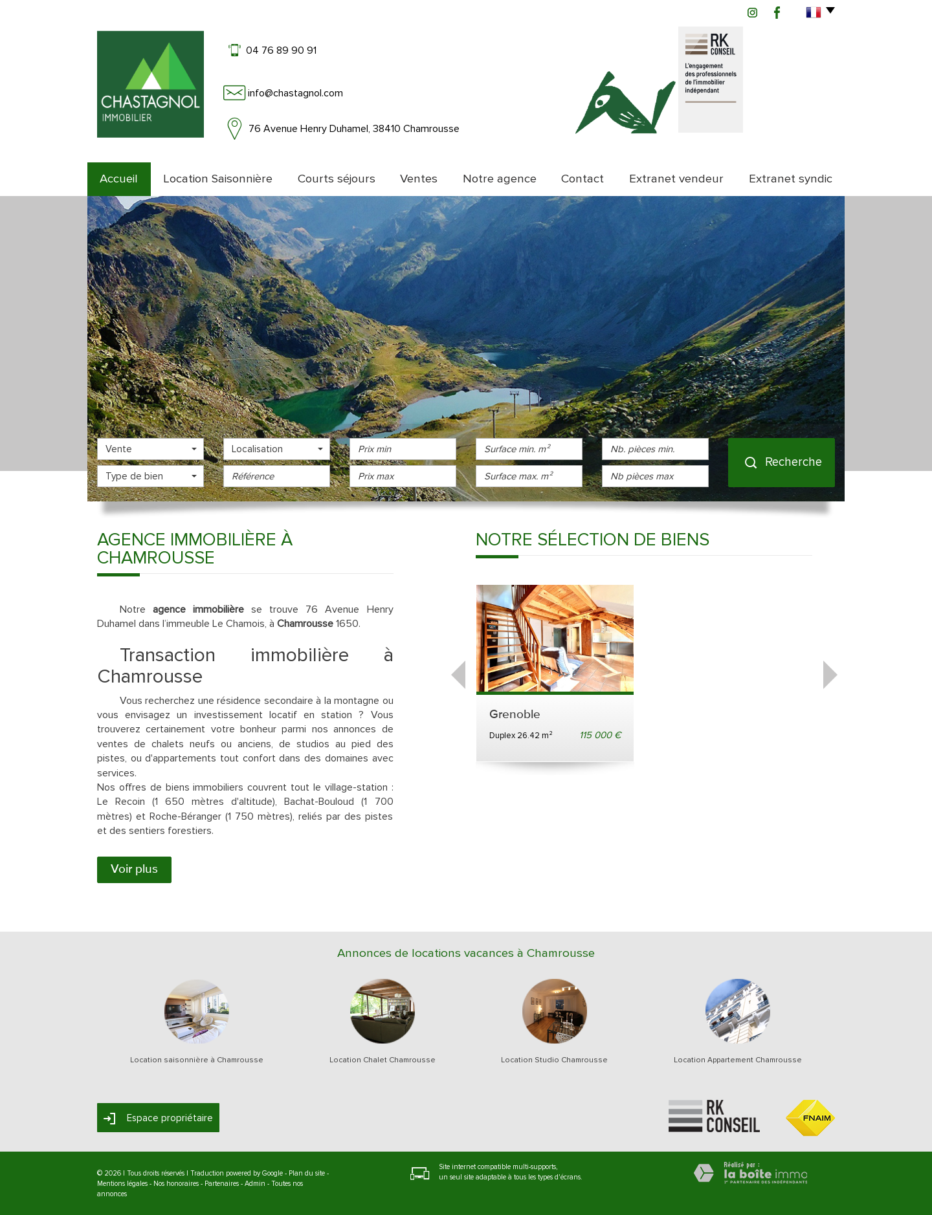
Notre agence (500, 178)
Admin (255, 1183)
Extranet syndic (790, 178)
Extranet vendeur (676, 178)
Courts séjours (336, 178)
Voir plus (134, 869)
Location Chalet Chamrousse (382, 1060)
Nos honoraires (176, 1183)
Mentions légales (122, 1183)
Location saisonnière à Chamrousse (196, 1060)
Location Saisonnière (217, 178)
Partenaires (222, 1183)
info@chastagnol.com (295, 93)
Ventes (419, 178)
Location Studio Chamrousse (554, 1060)
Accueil (119, 178)
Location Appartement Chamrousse (738, 1060)
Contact (582, 178)
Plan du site (307, 1173)
